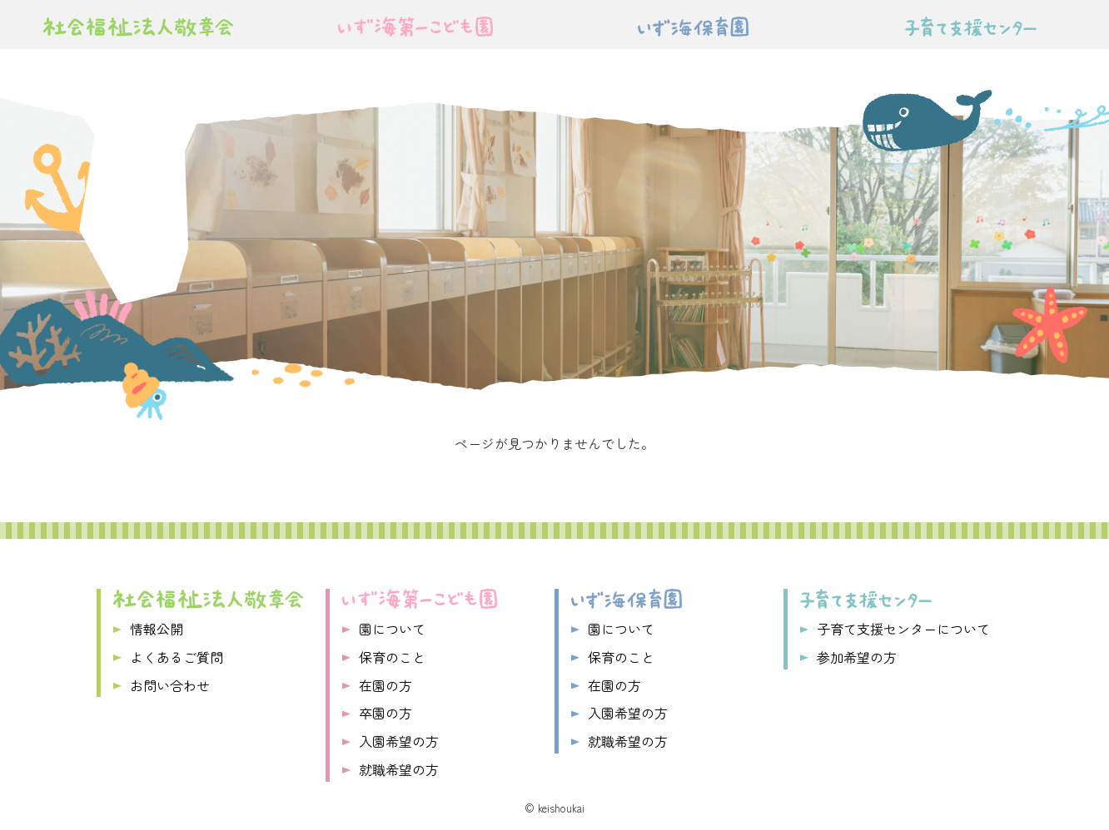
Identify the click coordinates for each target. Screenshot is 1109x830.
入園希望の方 (399, 741)
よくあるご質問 (176, 657)
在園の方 (385, 685)
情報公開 (156, 629)
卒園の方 (385, 713)
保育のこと (392, 657)
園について (392, 629)
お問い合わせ (170, 685)
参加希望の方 (857, 657)
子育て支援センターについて (903, 629)
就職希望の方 (399, 769)
